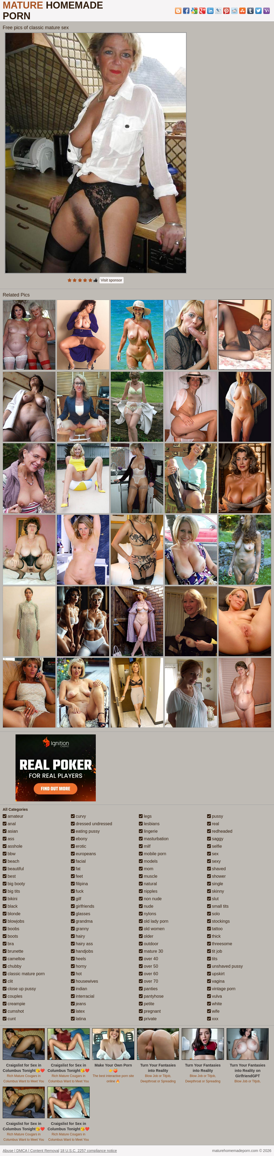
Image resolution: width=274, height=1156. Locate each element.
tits (212, 958)
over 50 (148, 966)
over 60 (148, 973)
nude (146, 906)
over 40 (148, 958)
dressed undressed (91, 823)
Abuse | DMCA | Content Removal (31, 1151)
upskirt (216, 973)
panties (148, 988)
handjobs (82, 951)
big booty (14, 883)
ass (8, 838)
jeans (78, 1003)
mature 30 (151, 951)
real (213, 823)
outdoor (148, 943)
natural (148, 883)
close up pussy (19, 988)
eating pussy (85, 831)
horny (78, 966)
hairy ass (82, 943)
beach (11, 861)
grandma (82, 921)
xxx (212, 1018)
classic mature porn (24, 973)
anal (9, 823)
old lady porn (153, 921)
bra (8, 943)
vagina (216, 981)
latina (78, 1018)
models (148, 861)
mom (146, 868)
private (148, 1018)
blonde (12, 913)
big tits (11, 891)
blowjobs (13, 921)
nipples (148, 891)
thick (214, 936)
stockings (218, 921)
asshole (12, 846)
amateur (13, 816)
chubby (12, 966)
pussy (215, 816)
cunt (9, 1018)
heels (78, 958)
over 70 (148, 981)
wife (213, 1011)
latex (78, 1011)
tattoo (215, 928)
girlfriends (82, 906)
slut (213, 898)
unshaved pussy (225, 966)
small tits (218, 906)
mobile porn (152, 853)
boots (10, 936)
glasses (80, 913)
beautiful (13, 868)
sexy (214, 861)
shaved (216, 868)
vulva (214, 996)
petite (146, 1003)
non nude (150, 898)
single (215, 883)
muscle (148, 876)
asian (10, 831)
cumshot (13, 1011)
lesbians (149, 823)
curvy (78, 816)
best (9, 876)
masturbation (154, 838)
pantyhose (151, 996)
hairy (78, 936)
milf (144, 846)
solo (213, 913)
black (10, 906)
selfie (214, 846)
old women (152, 928)
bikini (10, 898)
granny (80, 928)
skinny (215, 891)
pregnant (150, 1011)
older (146, 936)
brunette (13, 951)
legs (145, 816)
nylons (147, 913)
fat (76, 868)
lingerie (148, 831)
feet (77, 876)
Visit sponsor (111, 280)
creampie (14, 1003)
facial (78, 861)
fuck (77, 891)
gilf (76, 898)
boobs (11, 928)
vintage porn (221, 988)
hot (76, 973)
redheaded (220, 831)
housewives (84, 981)
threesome (219, 943)
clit (8, 981)
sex (213, 853)
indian (79, 988)
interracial (82, 996)
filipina (79, 883)
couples (12, 996)
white (214, 1003)
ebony (79, 838)
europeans (83, 853)
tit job (214, 951)
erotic (78, 846)
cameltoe (14, 958)
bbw (9, 853)
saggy (215, 838)
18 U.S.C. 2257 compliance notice (88, 1151)
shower (216, 876)
